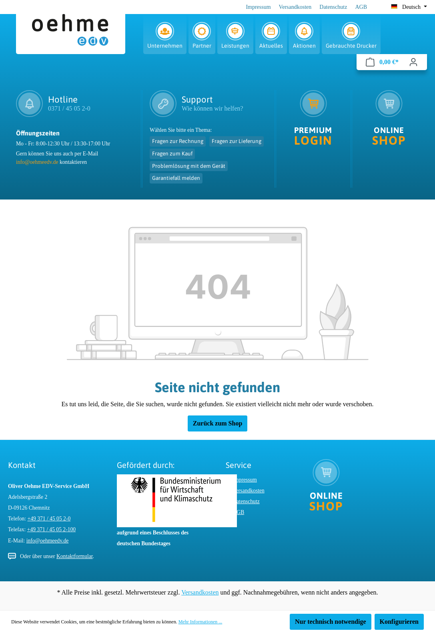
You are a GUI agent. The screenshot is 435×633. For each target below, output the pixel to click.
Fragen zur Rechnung (177, 141)
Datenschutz (333, 7)
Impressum (258, 7)
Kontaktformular (74, 556)
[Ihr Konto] (413, 62)
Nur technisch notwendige (330, 621)
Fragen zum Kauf (172, 153)
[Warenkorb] (382, 62)
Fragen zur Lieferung (236, 141)
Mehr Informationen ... (200, 622)
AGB (361, 7)
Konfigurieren (399, 621)
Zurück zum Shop (218, 423)
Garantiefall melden (176, 178)
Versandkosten (295, 7)
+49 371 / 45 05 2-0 (49, 519)
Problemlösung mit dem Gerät (188, 166)
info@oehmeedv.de (37, 162)
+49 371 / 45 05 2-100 (51, 529)
